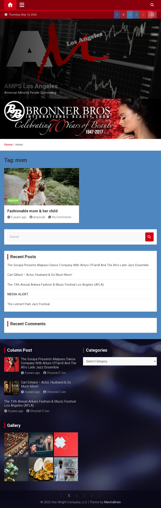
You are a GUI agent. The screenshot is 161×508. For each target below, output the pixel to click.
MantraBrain (112, 502)
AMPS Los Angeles (31, 86)
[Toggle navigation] (21, 5)
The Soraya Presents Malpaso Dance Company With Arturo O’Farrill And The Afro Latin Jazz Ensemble (78, 265)
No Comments (61, 217)
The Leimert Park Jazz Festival (28, 304)
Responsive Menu (152, 14)
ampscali (37, 217)
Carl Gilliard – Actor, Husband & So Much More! (39, 275)
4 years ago (30, 373)
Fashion (13, 200)
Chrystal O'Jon (54, 373)
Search (149, 236)
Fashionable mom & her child (32, 211)
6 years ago (16, 217)
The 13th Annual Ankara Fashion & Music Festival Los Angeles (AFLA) (55, 284)
